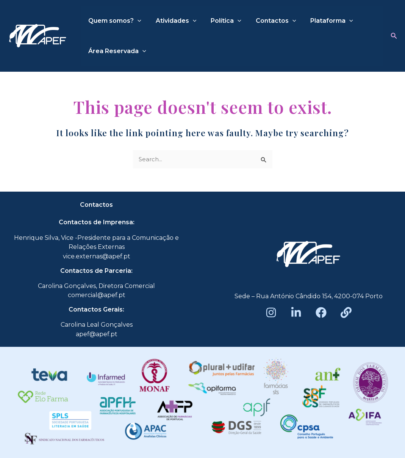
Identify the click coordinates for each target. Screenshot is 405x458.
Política (220, 21)
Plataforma (321, 21)
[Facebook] (321, 312)
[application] (136, 21)
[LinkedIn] (296, 312)
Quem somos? (113, 21)
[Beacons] (346, 312)
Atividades (172, 21)
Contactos (268, 21)
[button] (394, 36)
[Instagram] (271, 312)
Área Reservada (116, 51)
